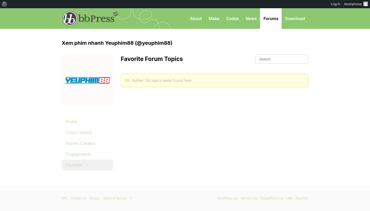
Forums (270, 18)
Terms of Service (114, 198)
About (196, 18)
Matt (289, 198)
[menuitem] (4, 4)
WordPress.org (227, 198)
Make (214, 18)
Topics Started (79, 132)
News (251, 18)
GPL (65, 198)
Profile (71, 121)
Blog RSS (301, 198)
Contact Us (78, 198)
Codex (232, 18)
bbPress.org (88, 18)
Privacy (95, 198)
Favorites (74, 165)
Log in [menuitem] (335, 4)
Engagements (78, 154)
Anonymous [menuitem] (356, 4)
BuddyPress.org (272, 198)
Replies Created (80, 143)
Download (295, 18)
